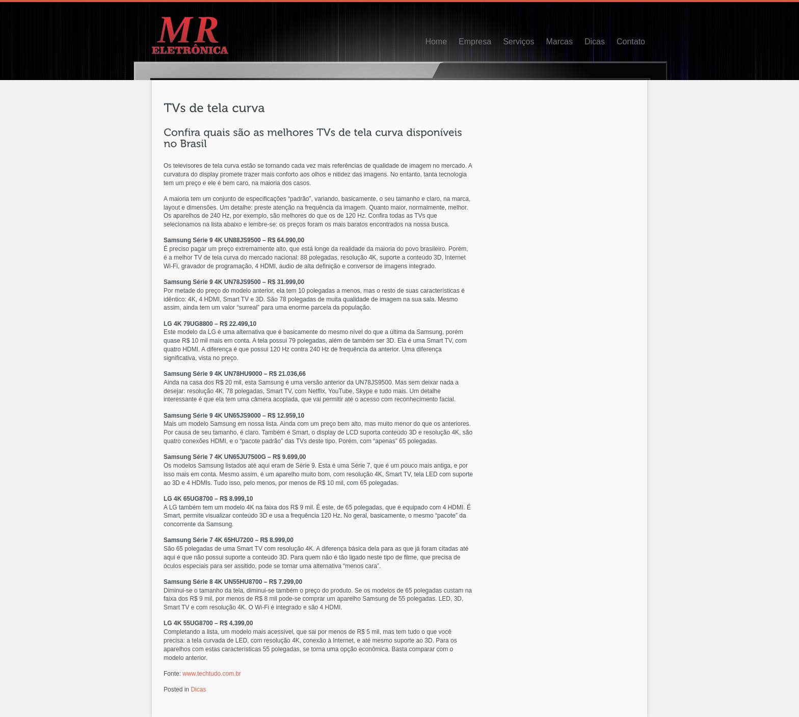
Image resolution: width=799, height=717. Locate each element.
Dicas (594, 41)
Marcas (559, 41)
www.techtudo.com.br (211, 673)
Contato (631, 41)
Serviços (518, 41)
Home (436, 41)
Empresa (475, 41)
